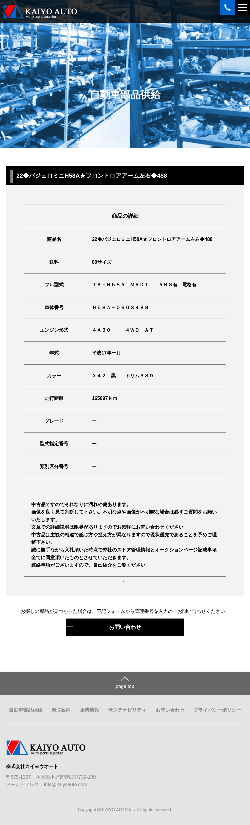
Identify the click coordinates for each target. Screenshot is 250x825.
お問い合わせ (125, 627)
